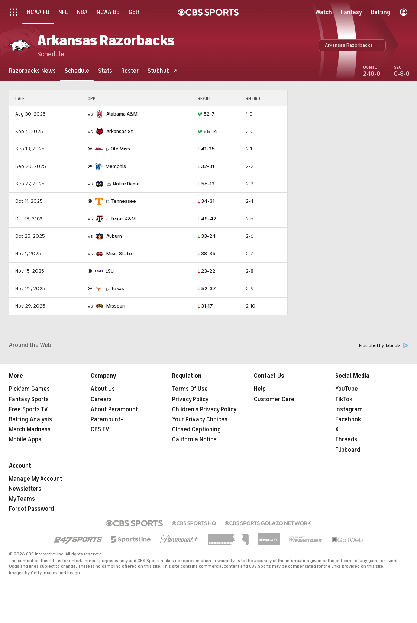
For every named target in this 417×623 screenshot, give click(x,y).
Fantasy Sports (29, 399)
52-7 (206, 114)
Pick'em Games (29, 389)
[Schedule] (77, 71)
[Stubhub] (162, 71)
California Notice (194, 439)
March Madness (30, 429)
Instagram (349, 409)
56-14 (207, 131)
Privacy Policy (190, 399)
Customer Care (274, 399)
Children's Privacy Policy (204, 409)
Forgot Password (31, 509)
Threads (346, 439)
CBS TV (100, 429)
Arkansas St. (120, 131)
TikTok (343, 399)
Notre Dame (126, 184)
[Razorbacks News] (32, 71)
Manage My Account (35, 479)
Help (260, 389)
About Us (103, 389)
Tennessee (123, 201)
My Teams (22, 499)
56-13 (206, 184)
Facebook (348, 419)
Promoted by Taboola (383, 345)
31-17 (205, 306)
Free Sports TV (28, 409)
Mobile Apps (25, 439)
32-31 (206, 166)
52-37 (207, 288)
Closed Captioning (196, 429)
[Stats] (105, 71)
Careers (101, 399)
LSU (110, 271)
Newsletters (25, 489)
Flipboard (347, 450)
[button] (352, 45)
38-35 (207, 253)
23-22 (206, 271)
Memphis (116, 166)
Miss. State (119, 253)
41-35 (206, 149)
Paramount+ (107, 419)
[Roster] (130, 71)
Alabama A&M (122, 114)
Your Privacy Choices (199, 419)
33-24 (207, 236)
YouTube (346, 389)
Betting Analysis (30, 419)
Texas (117, 288)
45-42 (207, 218)
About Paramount (114, 409)
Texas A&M (123, 218)
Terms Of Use (190, 389)
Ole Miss (120, 149)
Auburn (114, 236)
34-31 (206, 201)
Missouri (115, 306)
